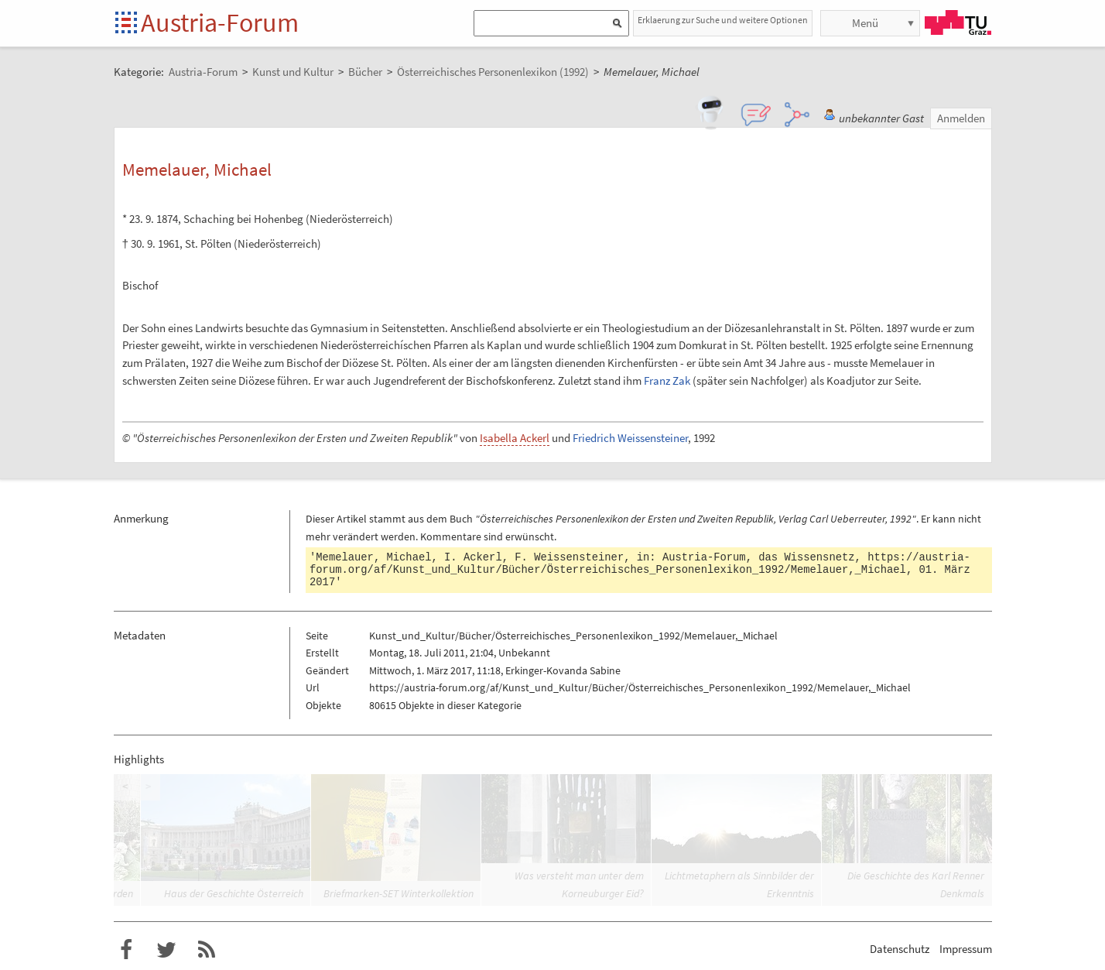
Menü (865, 22)
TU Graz (958, 22)
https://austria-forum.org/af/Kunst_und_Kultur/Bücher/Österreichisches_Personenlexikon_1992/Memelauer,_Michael (640, 563)
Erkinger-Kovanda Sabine (563, 670)
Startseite (127, 23)
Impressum (965, 948)
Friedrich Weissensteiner (630, 437)
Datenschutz (899, 948)
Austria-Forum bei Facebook (126, 949)
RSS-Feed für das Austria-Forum (206, 949)
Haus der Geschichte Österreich (233, 893)
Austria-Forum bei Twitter (166, 949)
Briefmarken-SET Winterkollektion (398, 893)
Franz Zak (667, 380)
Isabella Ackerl (514, 437)
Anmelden (961, 118)
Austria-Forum (220, 22)
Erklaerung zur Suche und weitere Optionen (723, 20)
